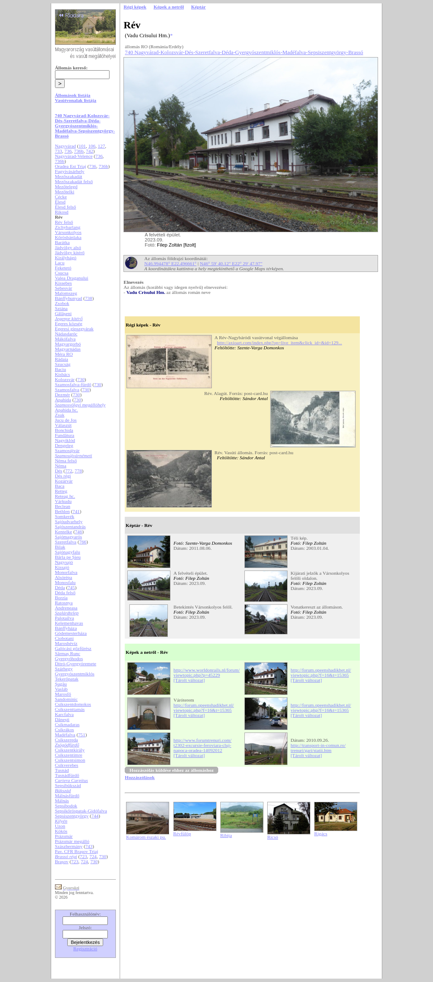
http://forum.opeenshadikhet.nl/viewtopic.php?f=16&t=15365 (320, 672)
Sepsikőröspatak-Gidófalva (81, 810)
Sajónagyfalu (67, 551)
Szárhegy (64, 668)
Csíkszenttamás (70, 709)
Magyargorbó (68, 343)
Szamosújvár (67, 450)
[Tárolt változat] (189, 680)
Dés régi (63, 475)
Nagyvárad (65, 145)
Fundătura (64, 435)
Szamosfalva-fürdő (73, 384)
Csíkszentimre (68, 754)
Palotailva (64, 617)
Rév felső (64, 222)
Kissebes (63, 282)
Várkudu (63, 501)
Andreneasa (66, 607)
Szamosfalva (67, 389)
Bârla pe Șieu (68, 557)
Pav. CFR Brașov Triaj (77, 851)
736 (67, 151)
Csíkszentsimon (70, 760)
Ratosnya (64, 602)
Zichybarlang (67, 227)
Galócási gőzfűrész (73, 648)
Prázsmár (64, 836)
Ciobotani (64, 638)
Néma (60, 465)
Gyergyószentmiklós (75, 673)
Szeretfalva (66, 541)
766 (82, 541)
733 (58, 151)
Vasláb (61, 688)
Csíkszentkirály (70, 749)
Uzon (60, 825)
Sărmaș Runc (67, 653)
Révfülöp (182, 833)
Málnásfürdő (67, 795)
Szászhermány (68, 846)
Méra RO (64, 354)
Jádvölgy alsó (68, 247)
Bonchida (64, 430)
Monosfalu (65, 582)
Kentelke (63, 531)
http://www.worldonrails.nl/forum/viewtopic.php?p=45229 (206, 672)
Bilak (60, 546)
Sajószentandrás (70, 526)
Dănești (62, 719)
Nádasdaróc (66, 333)
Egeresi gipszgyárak (74, 328)
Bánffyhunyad (68, 298)
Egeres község (68, 323)
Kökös (61, 831)
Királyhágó (66, 257)
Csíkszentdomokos (73, 704)
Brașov (62, 861)
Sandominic (66, 699)
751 (81, 734)
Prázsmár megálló (72, 841)
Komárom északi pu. (146, 836)
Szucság (63, 364)
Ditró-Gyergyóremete (75, 663)
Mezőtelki (64, 191)
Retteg (61, 491)
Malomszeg (66, 293)
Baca (60, 485)
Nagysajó (64, 562)
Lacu (60, 262)
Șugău (61, 683)
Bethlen (62, 511)
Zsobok (62, 303)
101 (82, 145)
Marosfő (63, 694)
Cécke (61, 196)
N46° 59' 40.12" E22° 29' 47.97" (231, 263)
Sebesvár (63, 288)
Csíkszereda (66, 739)
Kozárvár (64, 480)
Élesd (60, 201)
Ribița (226, 835)
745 (71, 587)
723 (83, 856)
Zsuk (60, 414)
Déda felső (65, 592)
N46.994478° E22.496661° (170, 263)
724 (93, 856)
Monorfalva (66, 572)
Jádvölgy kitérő (70, 252)
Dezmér (62, 394)
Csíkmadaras (67, 724)
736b (79, 151)
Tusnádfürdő (67, 775)
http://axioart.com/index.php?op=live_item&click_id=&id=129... (279, 342)
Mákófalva (65, 338)
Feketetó (63, 267)
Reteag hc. (65, 496)
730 (81, 379)
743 (89, 846)
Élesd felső (65, 206)
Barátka (62, 242)
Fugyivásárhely (70, 171)
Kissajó (62, 567)
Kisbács (62, 374)
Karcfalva (64, 714)
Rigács (320, 833)
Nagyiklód (65, 440)
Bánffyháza (66, 628)
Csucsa (62, 272)
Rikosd (62, 211)
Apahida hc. (66, 409)
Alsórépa (63, 577)
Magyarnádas (68, 348)
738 (88, 298)
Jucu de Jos (66, 419)
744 (95, 815)
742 (89, 151)
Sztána (61, 308)
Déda (60, 587)
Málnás (62, 800)
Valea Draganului (71, 277)
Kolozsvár (65, 379)
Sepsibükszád (68, 785)
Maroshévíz (66, 643)
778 (78, 470)
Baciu (60, 369)
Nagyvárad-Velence (74, 156)
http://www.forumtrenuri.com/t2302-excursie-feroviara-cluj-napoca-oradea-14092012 (202, 745)
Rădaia (61, 359)
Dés (59, 470)
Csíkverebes (66, 765)
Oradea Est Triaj (70, 166)
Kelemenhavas (69, 622)
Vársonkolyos (68, 232)
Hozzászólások (139, 777)
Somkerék (64, 516)
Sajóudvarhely (68, 521)
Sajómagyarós (68, 536)
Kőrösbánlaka (68, 237)
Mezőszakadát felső (74, 181)
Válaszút (63, 425)
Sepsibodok (66, 805)
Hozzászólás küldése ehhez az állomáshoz (171, 770)
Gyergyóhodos (69, 658)
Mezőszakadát (68, 176)
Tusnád (62, 770)
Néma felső (66, 460)
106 (92, 145)
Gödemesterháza (71, 633)
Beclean (62, 506)
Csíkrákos (64, 729)
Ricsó (272, 836)
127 (101, 145)
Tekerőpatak (67, 678)
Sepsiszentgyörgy (72, 815)
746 (78, 531)
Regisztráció (85, 948)
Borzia (61, 597)
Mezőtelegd (66, 186)
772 (68, 470)
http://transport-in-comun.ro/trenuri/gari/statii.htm (317, 748)
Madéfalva (65, 734)
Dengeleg (64, 445)
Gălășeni (63, 313)
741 (76, 511)
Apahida (63, 399)
